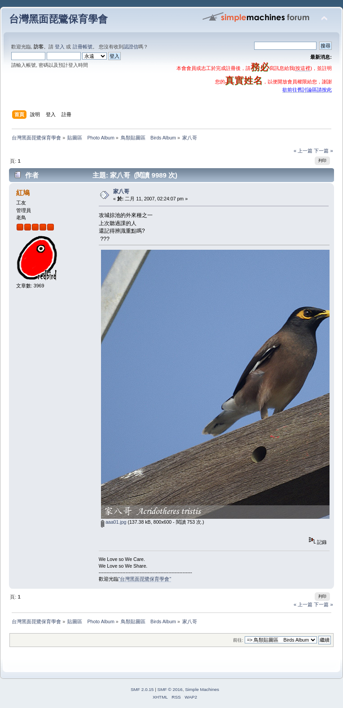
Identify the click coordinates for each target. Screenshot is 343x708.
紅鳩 (23, 192)
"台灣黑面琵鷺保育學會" (145, 579)
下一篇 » (323, 150)
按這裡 (302, 68)
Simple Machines (202, 689)
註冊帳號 (82, 46)
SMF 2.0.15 (142, 689)
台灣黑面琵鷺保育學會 (58, 19)
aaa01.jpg (113, 522)
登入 (60, 46)
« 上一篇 (303, 150)
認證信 (130, 46)
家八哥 (121, 191)
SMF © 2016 (170, 689)
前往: (238, 640)
